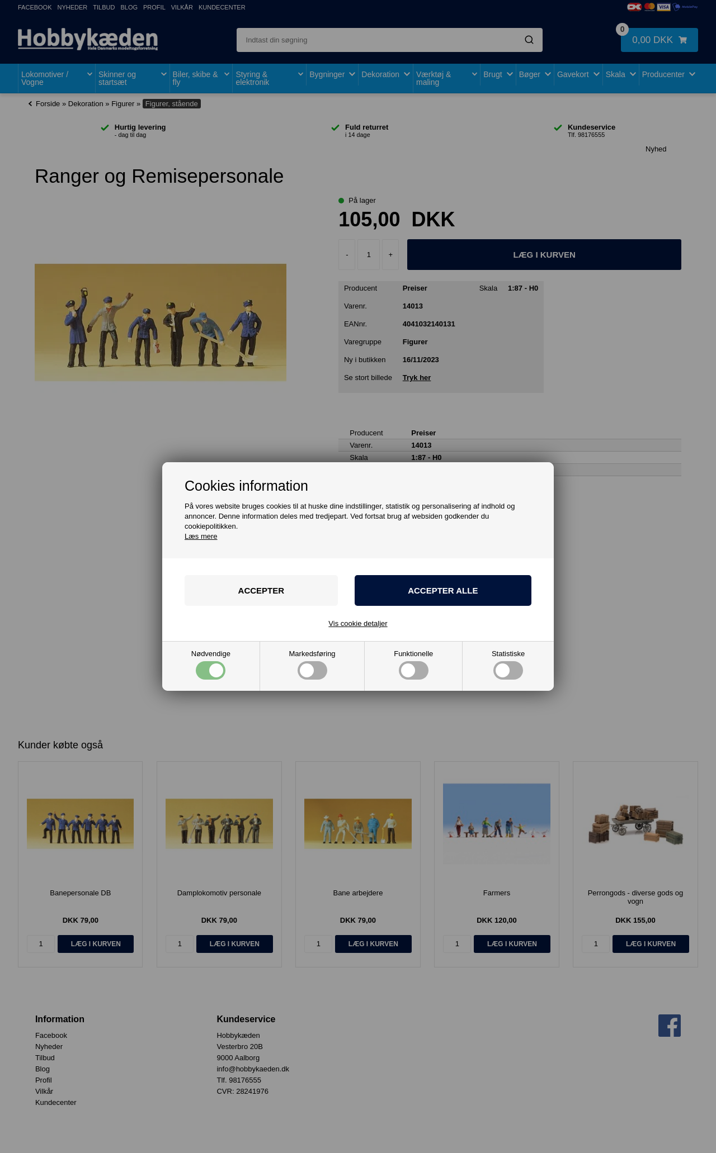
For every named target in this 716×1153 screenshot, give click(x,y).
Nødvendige (210, 665)
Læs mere (201, 536)
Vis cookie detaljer (357, 623)
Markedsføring (312, 665)
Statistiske (508, 665)
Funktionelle (413, 665)
